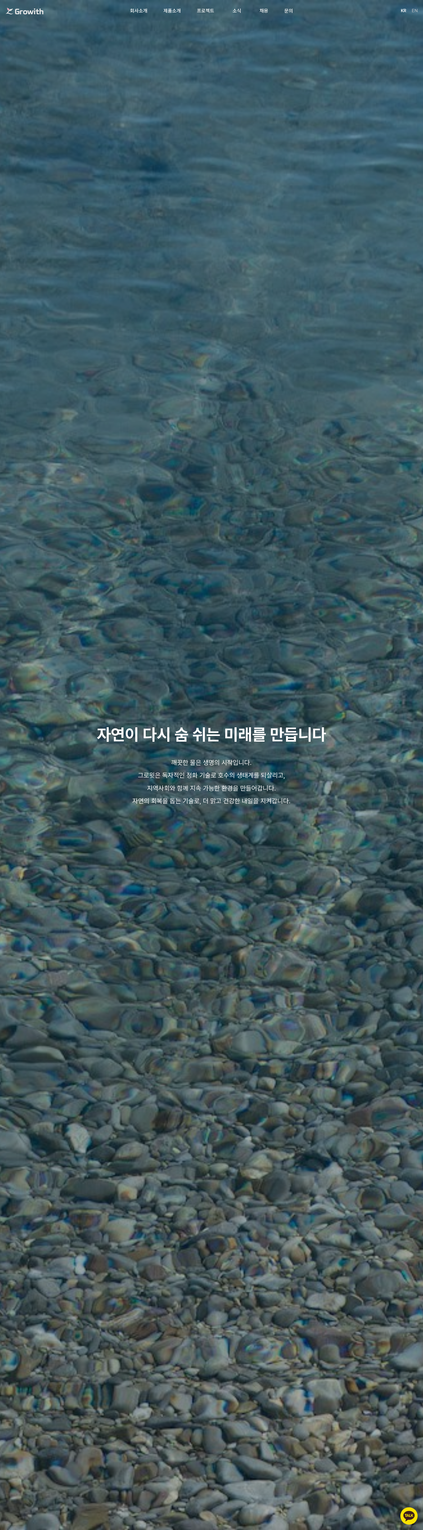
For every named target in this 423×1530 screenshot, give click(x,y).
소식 (237, 11)
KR (403, 10)
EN (415, 10)
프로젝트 (205, 11)
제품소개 (172, 11)
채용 (264, 11)
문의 (288, 11)
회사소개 (138, 11)
